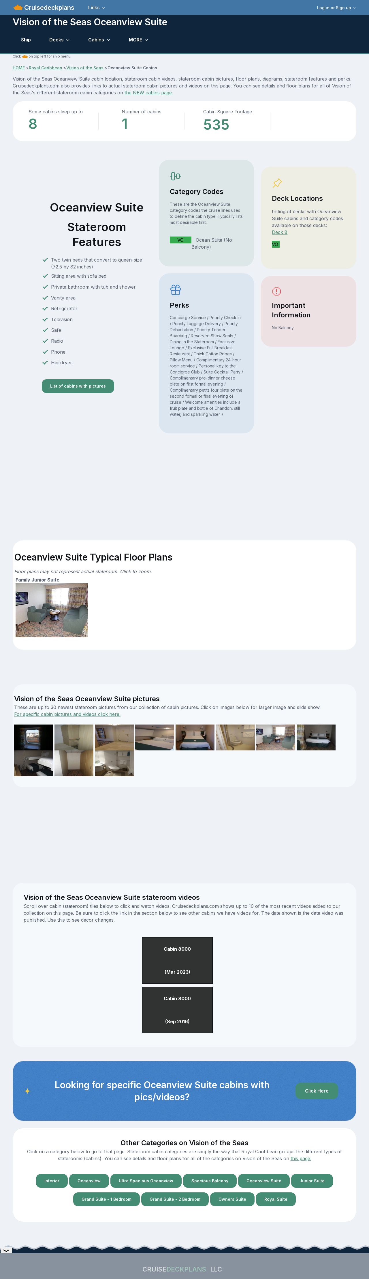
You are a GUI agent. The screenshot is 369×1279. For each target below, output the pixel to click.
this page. (301, 1158)
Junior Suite (312, 1180)
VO (180, 240)
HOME (19, 67)
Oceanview (89, 1180)
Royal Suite (275, 1199)
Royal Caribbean (45, 67)
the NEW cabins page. (149, 93)
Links (93, 7)
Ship (26, 40)
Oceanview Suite (263, 1180)
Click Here (317, 1091)
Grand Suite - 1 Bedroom (106, 1199)
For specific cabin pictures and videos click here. (67, 714)
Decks (56, 40)
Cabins (96, 40)
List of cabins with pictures (78, 386)
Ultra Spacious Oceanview (146, 1180)
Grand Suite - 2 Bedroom (175, 1199)
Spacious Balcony (209, 1180)
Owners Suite (232, 1199)
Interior (51, 1180)
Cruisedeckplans (48, 7)
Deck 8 (279, 232)
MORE (135, 40)
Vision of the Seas (84, 67)
